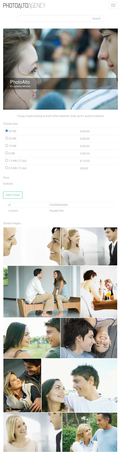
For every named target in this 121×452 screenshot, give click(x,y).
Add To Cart (13, 195)
